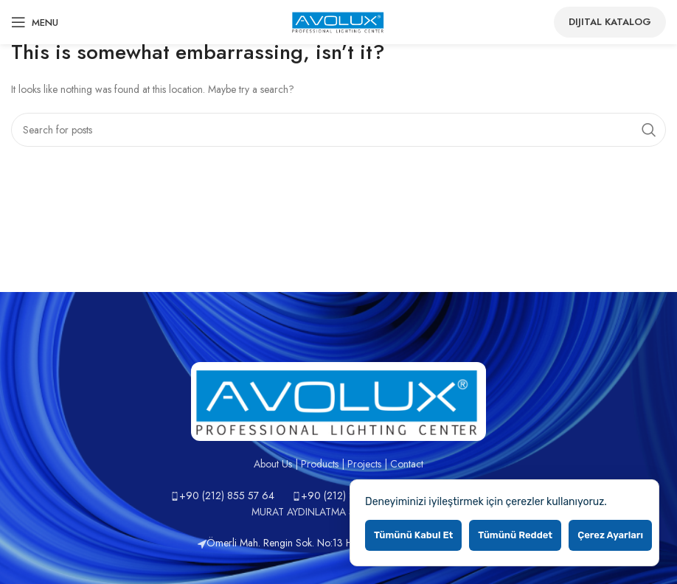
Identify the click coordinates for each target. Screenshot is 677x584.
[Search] (338, 130)
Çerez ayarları (610, 534)
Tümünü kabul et (413, 534)
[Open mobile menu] (35, 22)
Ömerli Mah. (230, 542)
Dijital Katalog (610, 22)
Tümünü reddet (515, 534)
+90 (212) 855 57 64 (226, 495)
